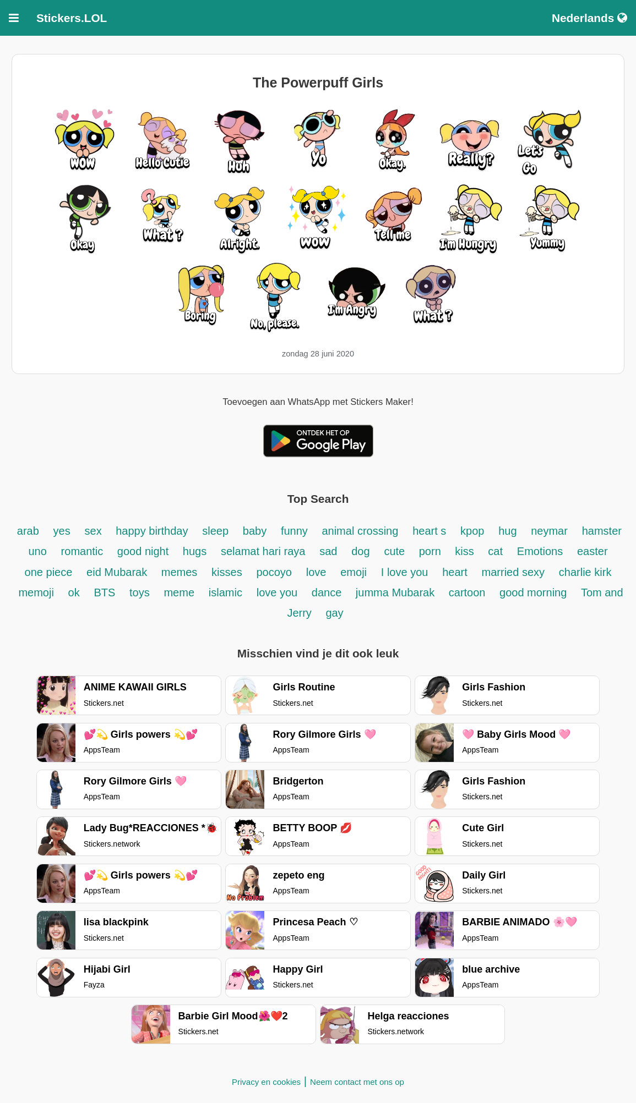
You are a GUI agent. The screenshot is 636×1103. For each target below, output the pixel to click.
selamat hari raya (263, 551)
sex (95, 531)
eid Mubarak (118, 572)
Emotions (540, 551)
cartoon (468, 592)
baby (255, 531)
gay (334, 613)
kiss (466, 551)
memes (179, 572)
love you (279, 592)
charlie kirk (585, 572)
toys (139, 592)
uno (37, 551)
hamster (602, 531)
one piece (49, 572)
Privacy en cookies (266, 1081)
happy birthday (152, 531)
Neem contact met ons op (357, 1081)
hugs (194, 551)
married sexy (513, 572)
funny (296, 531)
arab (28, 531)
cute (395, 551)
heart (455, 572)
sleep (215, 531)
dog (360, 551)
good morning (534, 592)
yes (61, 531)
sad (328, 551)
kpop (472, 531)
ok (74, 592)
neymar (549, 531)
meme (179, 592)
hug (509, 531)
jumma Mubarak (397, 592)
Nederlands (589, 18)
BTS (106, 592)
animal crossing (360, 531)
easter (592, 551)
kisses (226, 572)
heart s (429, 531)
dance (328, 592)
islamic (225, 592)
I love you (404, 572)
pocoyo (274, 572)
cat (495, 551)
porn (431, 551)
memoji (35, 592)
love (316, 572)
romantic (83, 551)
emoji (353, 572)
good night (144, 551)
